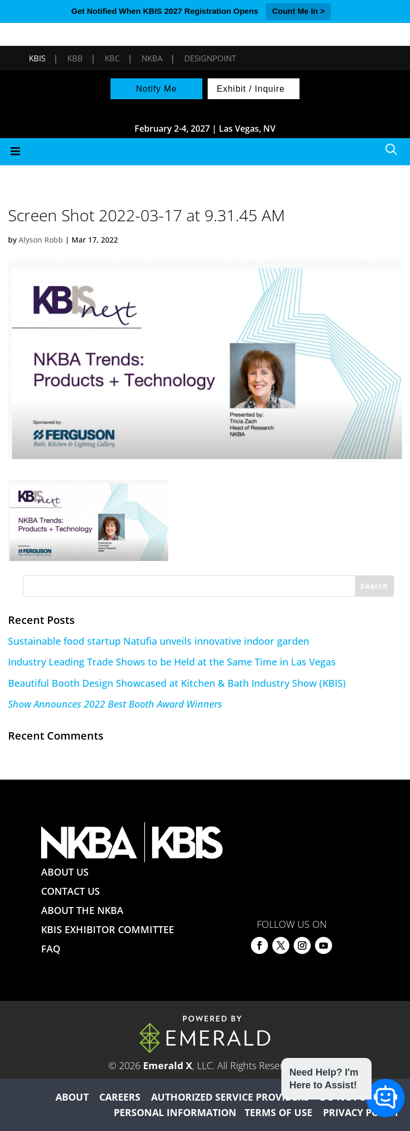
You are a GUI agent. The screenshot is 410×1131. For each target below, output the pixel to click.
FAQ (50, 948)
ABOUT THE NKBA (82, 910)
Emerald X (167, 1065)
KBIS (37, 58)
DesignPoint (210, 58)
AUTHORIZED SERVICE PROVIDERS (230, 1096)
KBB (75, 58)
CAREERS (119, 1096)
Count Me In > (298, 10)
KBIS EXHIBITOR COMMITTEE (107, 929)
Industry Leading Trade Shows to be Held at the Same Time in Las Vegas (172, 661)
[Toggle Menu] (205, 151)
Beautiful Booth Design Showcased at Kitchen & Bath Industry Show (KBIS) (177, 683)
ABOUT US (65, 871)
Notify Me (156, 88)
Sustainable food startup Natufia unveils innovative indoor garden (158, 641)
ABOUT (72, 1096)
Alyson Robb (41, 240)
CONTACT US (70, 891)
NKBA (151, 58)
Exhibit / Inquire (251, 88)
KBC (112, 58)
